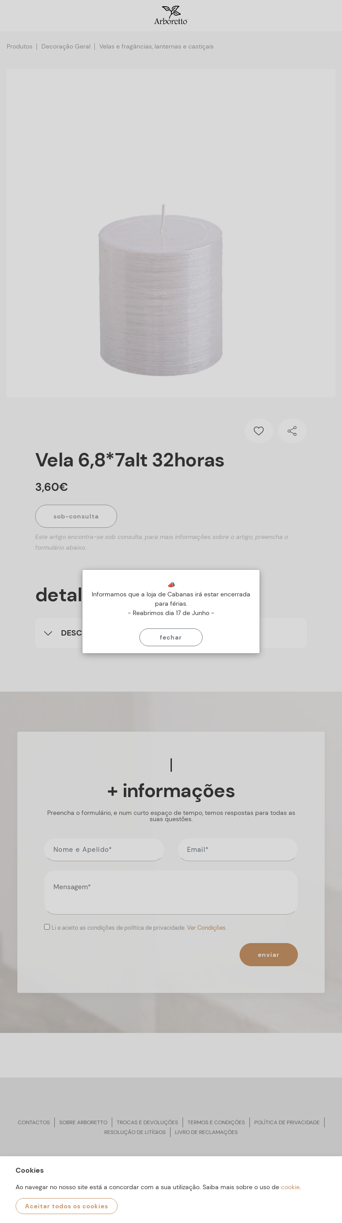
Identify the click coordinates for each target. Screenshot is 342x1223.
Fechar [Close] (171, 637)
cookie (290, 1187)
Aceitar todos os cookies (66, 1206)
